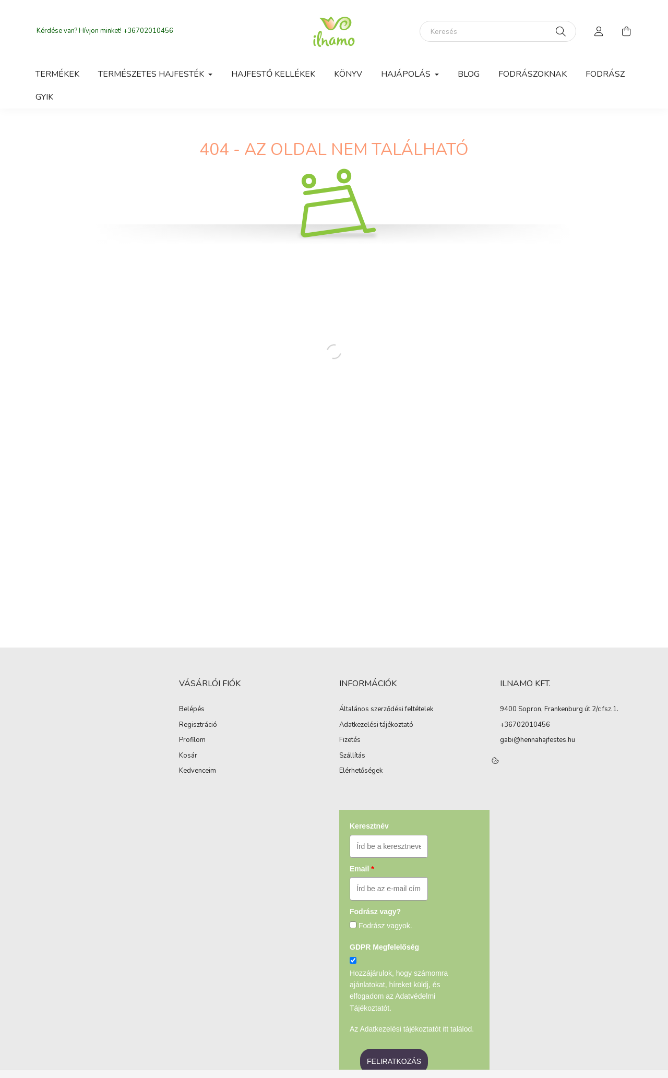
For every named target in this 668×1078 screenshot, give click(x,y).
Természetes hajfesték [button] (152, 74)
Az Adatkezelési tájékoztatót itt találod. (412, 1029)
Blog (469, 74)
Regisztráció (198, 725)
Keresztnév (369, 826)
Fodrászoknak (532, 74)
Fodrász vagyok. (385, 925)
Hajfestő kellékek (273, 74)
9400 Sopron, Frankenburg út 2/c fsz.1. (559, 709)
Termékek (57, 74)
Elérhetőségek (361, 771)
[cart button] (626, 31)
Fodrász (605, 74)
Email (362, 869)
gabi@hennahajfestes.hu (537, 740)
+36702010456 (148, 30)
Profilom (192, 740)
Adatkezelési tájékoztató (376, 725)
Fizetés (350, 740)
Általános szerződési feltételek (386, 709)
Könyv (348, 74)
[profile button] (599, 31)
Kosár (188, 756)
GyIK (44, 97)
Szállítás (352, 756)
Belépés (192, 709)
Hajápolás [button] (407, 74)
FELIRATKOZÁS (394, 1061)
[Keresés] (498, 31)
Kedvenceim (197, 771)
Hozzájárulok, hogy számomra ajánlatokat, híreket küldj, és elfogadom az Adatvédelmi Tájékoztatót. (399, 990)
